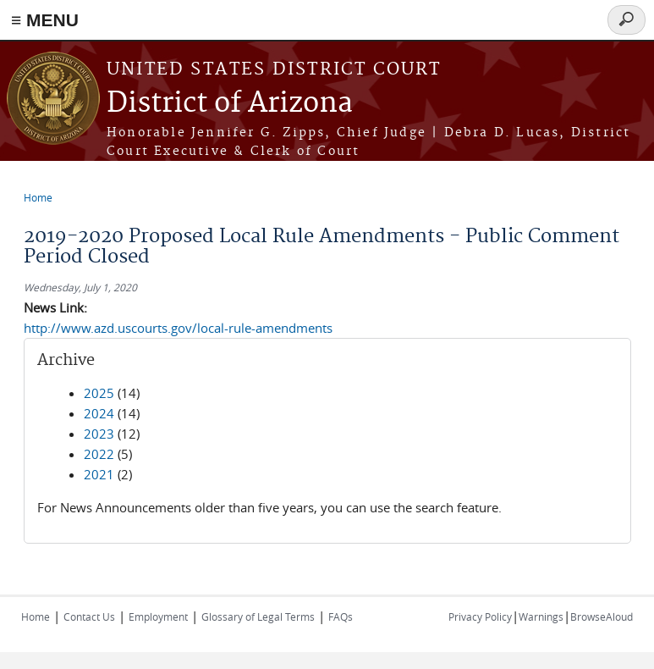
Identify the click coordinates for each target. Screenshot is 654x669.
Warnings (541, 616)
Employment (158, 616)
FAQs (340, 616)
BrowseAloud (601, 616)
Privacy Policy (480, 616)
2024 (99, 413)
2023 (99, 433)
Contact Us (89, 616)
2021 (99, 474)
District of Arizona (230, 103)
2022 (99, 453)
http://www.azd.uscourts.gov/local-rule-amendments (178, 327)
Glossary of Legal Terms (258, 616)
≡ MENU (45, 20)
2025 (99, 392)
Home (38, 197)
